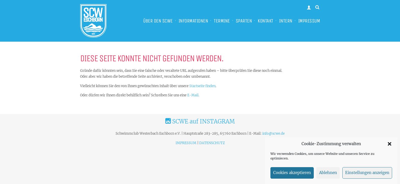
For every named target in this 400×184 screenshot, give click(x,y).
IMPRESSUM (309, 21)
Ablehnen (328, 174)
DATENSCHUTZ (212, 143)
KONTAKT (265, 21)
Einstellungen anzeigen (367, 174)
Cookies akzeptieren (292, 174)
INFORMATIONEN (193, 21)
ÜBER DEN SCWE (158, 21)
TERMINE (222, 21)
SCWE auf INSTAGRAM (200, 121)
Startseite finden (202, 86)
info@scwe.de (273, 133)
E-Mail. (193, 95)
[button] (389, 145)
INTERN (285, 21)
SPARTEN (244, 21)
